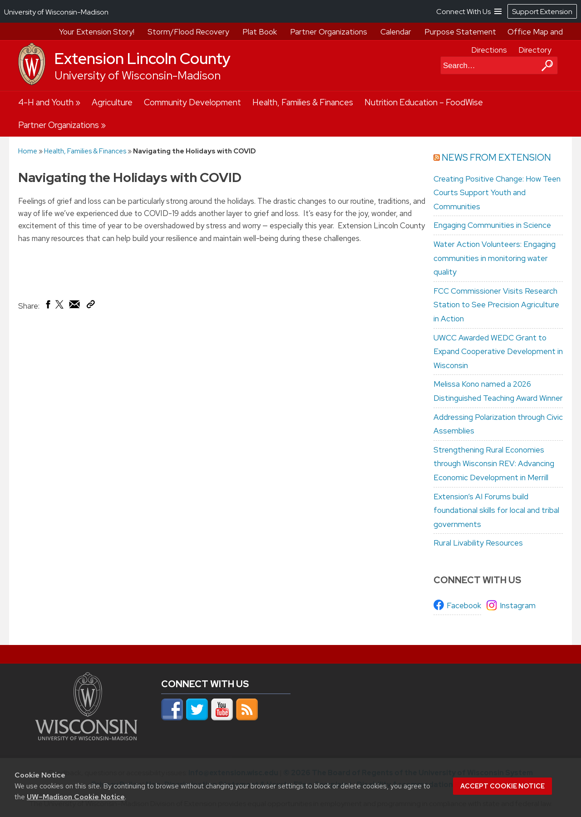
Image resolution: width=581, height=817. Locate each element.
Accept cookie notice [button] (502, 786)
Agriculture (112, 102)
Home (27, 151)
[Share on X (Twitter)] (59, 308)
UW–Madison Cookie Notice (76, 797)
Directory (534, 50)
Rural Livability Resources (478, 543)
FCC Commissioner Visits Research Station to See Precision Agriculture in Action (496, 305)
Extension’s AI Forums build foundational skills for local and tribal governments (496, 510)
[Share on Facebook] (47, 306)
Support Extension (542, 11)
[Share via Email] (75, 306)
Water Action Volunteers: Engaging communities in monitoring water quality (494, 258)
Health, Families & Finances (302, 102)
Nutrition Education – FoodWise (423, 102)
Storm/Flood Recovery (188, 32)
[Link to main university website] (86, 738)
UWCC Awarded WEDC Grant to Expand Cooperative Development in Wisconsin (498, 351)
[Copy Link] (90, 306)
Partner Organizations (328, 32)
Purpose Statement (460, 32)
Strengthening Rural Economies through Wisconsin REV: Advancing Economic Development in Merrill (493, 463)
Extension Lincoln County (142, 59)
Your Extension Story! (96, 32)
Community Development (192, 102)
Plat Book (259, 32)
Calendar (395, 32)
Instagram (518, 605)
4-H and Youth (46, 102)
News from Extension (496, 157)
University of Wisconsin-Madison (137, 75)
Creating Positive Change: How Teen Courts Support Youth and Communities (497, 193)
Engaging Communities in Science (492, 225)
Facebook (464, 605)
